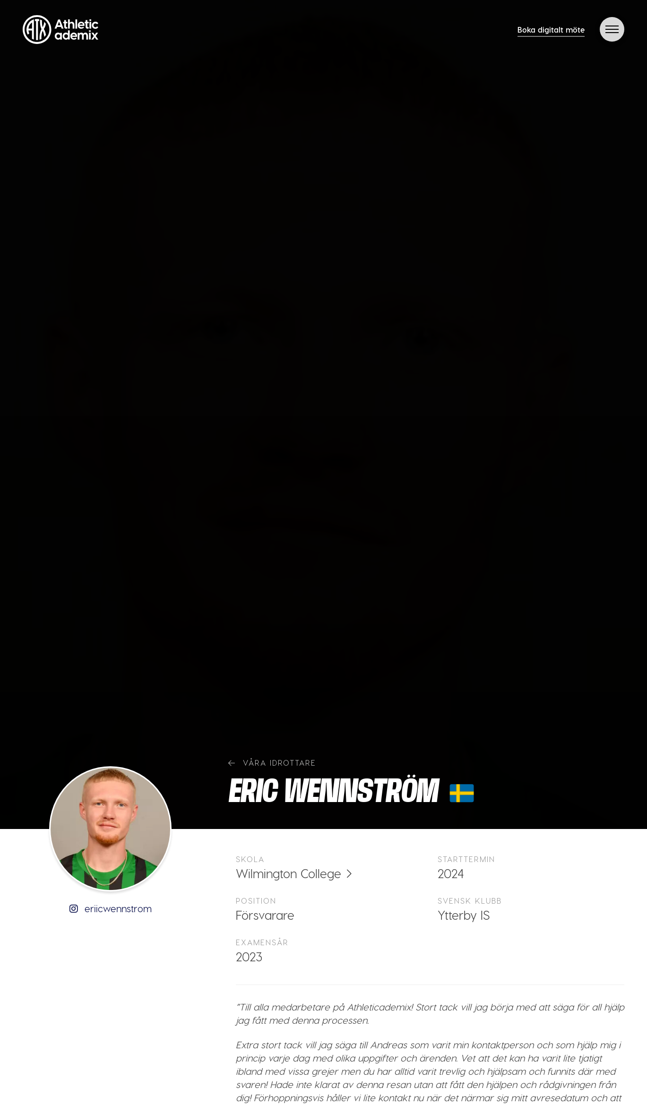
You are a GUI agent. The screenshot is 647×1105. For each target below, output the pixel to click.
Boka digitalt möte (551, 29)
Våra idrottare (272, 762)
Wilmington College (288, 873)
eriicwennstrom (110, 908)
